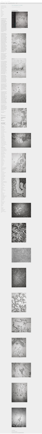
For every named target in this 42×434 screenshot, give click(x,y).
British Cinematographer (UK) (3, 181)
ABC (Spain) (2, 208)
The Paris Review (2, 174)
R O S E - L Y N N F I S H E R (5, 1)
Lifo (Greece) (2, 207)
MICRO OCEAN (2, 8)
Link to (13, 430)
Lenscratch (2, 180)
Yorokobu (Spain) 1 (3, 179)
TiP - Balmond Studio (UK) (3, 172)
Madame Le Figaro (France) (3, 142)
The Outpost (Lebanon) (3, 175)
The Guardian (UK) (2, 173)
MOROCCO (2, 15)
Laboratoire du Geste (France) (4, 144)
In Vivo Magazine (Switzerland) (4, 182)
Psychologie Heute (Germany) (4, 150)
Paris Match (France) (3, 139)
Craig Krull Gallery (2, 120)
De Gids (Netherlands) (3, 176)
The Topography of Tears (15, 10)
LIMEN (1, 16)
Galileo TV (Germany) (3, 152)
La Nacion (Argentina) (3, 209)
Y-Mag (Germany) (2, 151)
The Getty (3, 124)
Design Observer (2, 184)
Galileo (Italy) (2, 183)
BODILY (1, 10)
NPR (1, 125)
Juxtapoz (2, 186)
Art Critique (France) (3, 145)
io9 (1, 206)
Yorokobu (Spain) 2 (3, 178)
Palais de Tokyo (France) (3, 141)
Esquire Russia (2, 177)
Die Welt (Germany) (3, 138)
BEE (1, 9)
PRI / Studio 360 (2, 171)
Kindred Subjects (2, 210)
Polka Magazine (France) (3, 143)
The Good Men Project (3, 185)
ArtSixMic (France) (2, 140)
